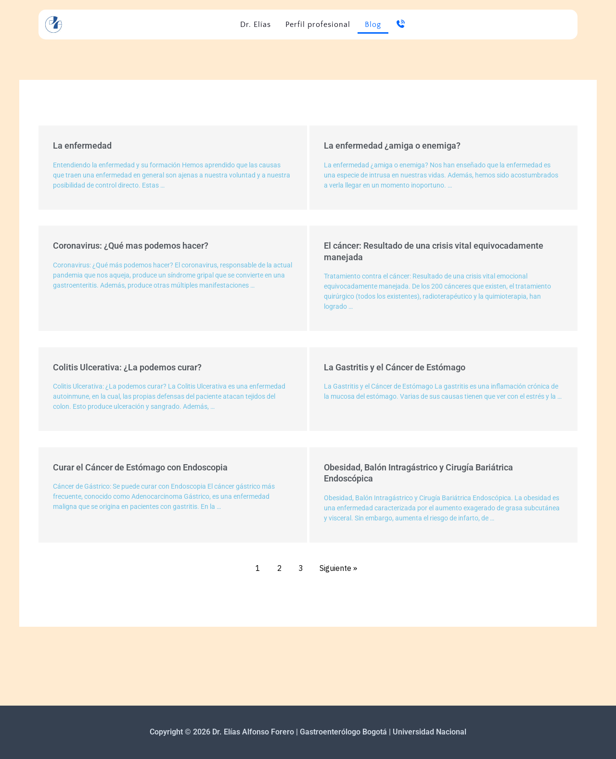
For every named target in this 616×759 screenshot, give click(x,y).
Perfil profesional (317, 24)
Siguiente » (338, 568)
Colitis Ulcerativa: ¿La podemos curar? (127, 367)
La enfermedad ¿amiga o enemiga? (392, 145)
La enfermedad (82, 145)
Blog (373, 24)
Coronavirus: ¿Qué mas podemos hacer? (130, 245)
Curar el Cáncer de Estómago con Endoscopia (140, 467)
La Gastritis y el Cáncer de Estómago (394, 367)
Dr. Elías (255, 24)
